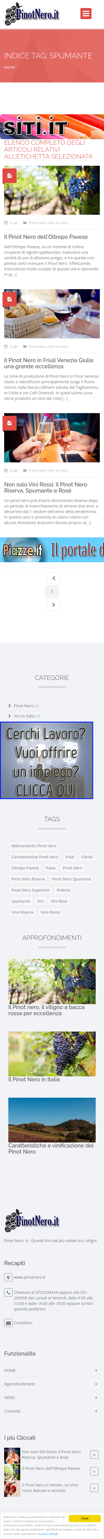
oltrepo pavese (25, 867)
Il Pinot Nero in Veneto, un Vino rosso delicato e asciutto (50, 1487)
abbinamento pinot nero (33, 845)
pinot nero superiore (30, 890)
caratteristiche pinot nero (34, 856)
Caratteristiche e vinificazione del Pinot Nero (50, 1148)
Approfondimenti (19, 1384)
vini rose (59, 901)
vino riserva (22, 912)
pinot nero (72, 867)
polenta (63, 890)
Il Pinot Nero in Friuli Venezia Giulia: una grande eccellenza (49, 363)
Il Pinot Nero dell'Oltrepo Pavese (46, 237)
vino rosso (50, 912)
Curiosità (12, 1411)
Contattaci (23, 1322)
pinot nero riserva (28, 879)
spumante (20, 901)
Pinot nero (26, 705)
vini (40, 901)
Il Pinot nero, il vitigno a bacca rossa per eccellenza (46, 1010)
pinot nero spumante (71, 879)
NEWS (9, 1397)
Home (9, 67)
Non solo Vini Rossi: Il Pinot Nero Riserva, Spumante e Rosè (45, 487)
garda (87, 856)
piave (51, 867)
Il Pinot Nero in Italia (34, 1079)
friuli (69, 856)
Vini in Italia (27, 716)
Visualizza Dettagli (47, 1534)
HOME (10, 1370)
